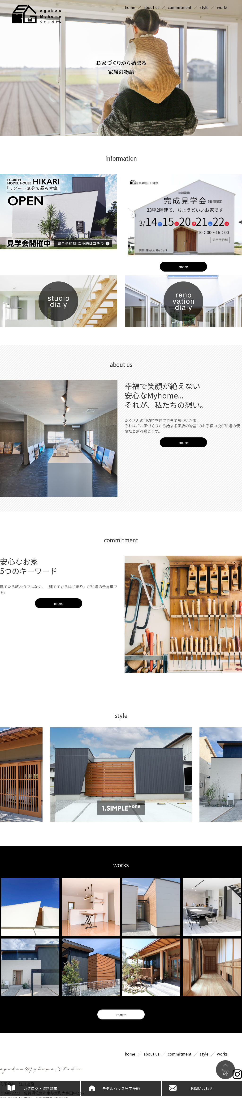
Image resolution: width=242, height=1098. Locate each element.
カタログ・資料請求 (40, 1088)
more (183, 266)
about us (151, 7)
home (130, 7)
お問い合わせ (201, 1088)
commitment (179, 7)
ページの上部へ (225, 1069)
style (204, 7)
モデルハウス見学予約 (121, 1088)
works (222, 7)
